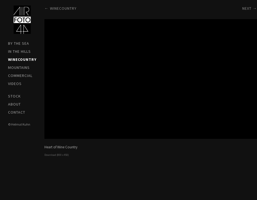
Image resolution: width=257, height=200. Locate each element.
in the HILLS (19, 51)
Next (246, 8)
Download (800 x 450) (56, 155)
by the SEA (18, 43)
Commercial (20, 75)
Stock (14, 96)
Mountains (19, 67)
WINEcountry (22, 59)
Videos (15, 83)
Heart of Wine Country (60, 147)
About (14, 104)
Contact (16, 112)
